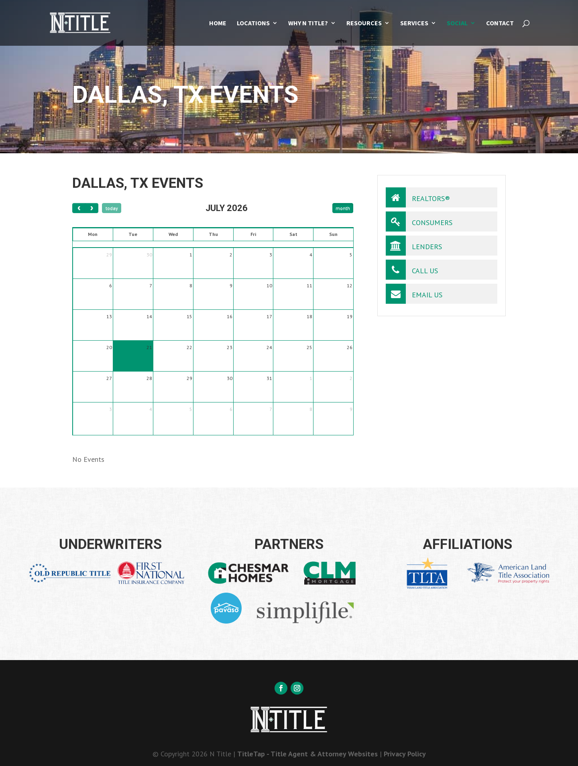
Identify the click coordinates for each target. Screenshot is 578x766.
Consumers (419, 221)
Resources (364, 23)
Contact (500, 23)
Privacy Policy (405, 753)
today (112, 208)
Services (414, 23)
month (343, 208)
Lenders (414, 246)
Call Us (412, 270)
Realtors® (418, 197)
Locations (253, 23)
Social (457, 23)
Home (217, 23)
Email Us (414, 294)
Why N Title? (308, 23)
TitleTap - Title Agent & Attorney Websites (307, 753)
